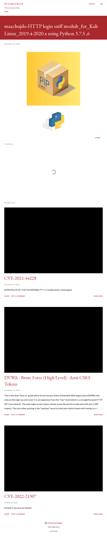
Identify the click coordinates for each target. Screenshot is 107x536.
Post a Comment (18, 296)
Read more (98, 296)
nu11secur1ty (13, 3)
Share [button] (97, 138)
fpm (58, 527)
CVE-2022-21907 (20, 496)
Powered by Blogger (53, 523)
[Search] (92, 4)
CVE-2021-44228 (20, 278)
